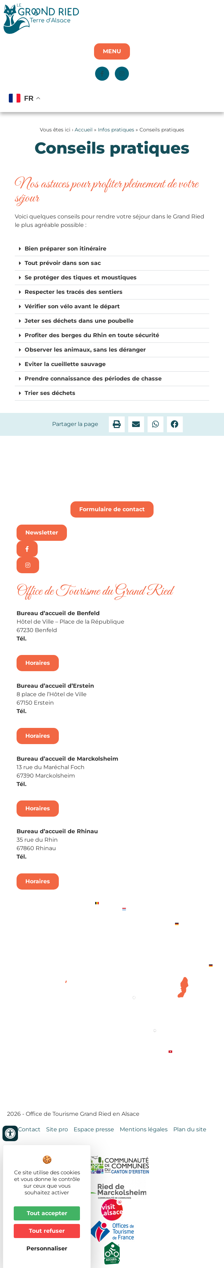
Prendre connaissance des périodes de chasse (93, 378)
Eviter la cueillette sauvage (65, 364)
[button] (112, 249)
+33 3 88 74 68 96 (53, 856)
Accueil (84, 129)
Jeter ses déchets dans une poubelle (79, 320)
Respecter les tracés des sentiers (74, 292)
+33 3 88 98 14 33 (52, 711)
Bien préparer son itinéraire (65, 248)
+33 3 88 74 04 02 (54, 638)
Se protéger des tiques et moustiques (81, 277)
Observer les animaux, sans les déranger (85, 349)
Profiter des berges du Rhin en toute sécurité (92, 335)
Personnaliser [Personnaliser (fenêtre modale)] (46, 1248)
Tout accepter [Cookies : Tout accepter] (47, 1213)
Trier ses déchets (50, 393)
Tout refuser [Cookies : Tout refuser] (47, 1230)
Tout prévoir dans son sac (63, 263)
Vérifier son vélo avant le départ (72, 306)
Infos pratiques (116, 129)
